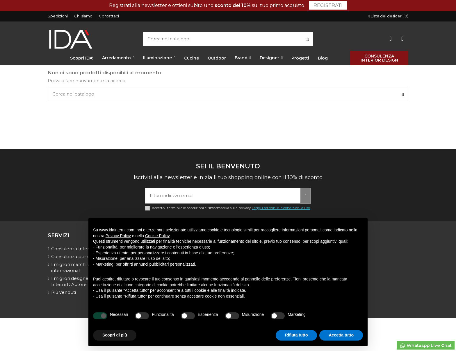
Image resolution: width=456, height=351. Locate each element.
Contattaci (109, 16)
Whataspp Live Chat (426, 346)
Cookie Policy (157, 235)
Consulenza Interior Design (81, 248)
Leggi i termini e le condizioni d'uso (281, 208)
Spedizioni (58, 16)
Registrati (328, 5)
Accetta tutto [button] (341, 335)
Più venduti (63, 292)
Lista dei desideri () (388, 16)
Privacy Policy (118, 235)
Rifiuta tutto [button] (296, 335)
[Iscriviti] (305, 196)
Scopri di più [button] (114, 335)
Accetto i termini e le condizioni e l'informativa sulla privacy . (231, 208)
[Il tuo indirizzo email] (222, 196)
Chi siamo (83, 16)
